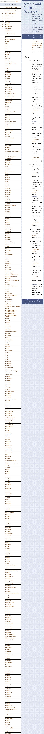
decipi (6, 181)
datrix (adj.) (8, 52)
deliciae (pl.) (8, 393)
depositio (7, 520)
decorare (7, 222)
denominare (8, 445)
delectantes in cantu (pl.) (11, 371)
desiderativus (8, 627)
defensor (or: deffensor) (11, 286)
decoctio (7, 207)
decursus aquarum (10, 243)
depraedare (8, 525)
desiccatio (7, 613)
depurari (7, 550)
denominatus (8, 452)
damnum (7, 32)
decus (6, 244)
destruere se (8, 705)
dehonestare (8, 341)
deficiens (7, 297)
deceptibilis (8, 153)
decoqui (7, 218)
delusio (7, 402)
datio (6, 49)
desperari (7, 675)
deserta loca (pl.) (9, 602)
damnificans (8, 26)
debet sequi (8, 91)
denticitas (7, 477)
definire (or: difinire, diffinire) (13, 306)
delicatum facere (9, 391)
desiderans (8, 619)
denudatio (7, 482)
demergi (7, 407)
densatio (7, 465)
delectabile (8, 361)
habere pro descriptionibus (12, 593)
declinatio (7, 200)
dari (6, 45)
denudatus (8, 484)
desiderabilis (8, 617)
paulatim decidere (9, 171)
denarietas (8, 432)
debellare (7, 76)
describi (7, 589)
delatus (7, 359)
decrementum (9, 229)
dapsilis (7, 41)
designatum (8, 651)
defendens (8, 278)
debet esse (7, 85)
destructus (8, 700)
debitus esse (8, 145)
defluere (7, 322)
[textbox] (7, 1)
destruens (7, 701)
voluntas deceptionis (10, 156)
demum (7, 430)
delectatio (7, 380)
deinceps (7, 346)
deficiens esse (8, 299)
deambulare (8, 74)
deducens (7, 256)
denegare (7, 436)
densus (7, 475)
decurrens (7, 237)
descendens (8, 574)
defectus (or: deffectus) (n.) (12, 274)
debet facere (8, 87)
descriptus (8, 597)
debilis (7, 110)
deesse (7, 261)
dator (6, 50)
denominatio (8, 449)
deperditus (8, 505)
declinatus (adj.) (9, 201)
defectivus (8, 267)
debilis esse (8, 113)
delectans (7, 369)
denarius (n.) (8, 434)
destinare (7, 686)
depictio (7, 507)
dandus (7, 35)
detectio (7, 720)
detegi (6, 726)
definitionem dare (9, 313)
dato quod (7, 58)
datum (7, 54)
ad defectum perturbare (11, 276)
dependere (8, 495)
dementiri (7, 406)
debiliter (7, 128)
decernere (7, 162)
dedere (7, 248)
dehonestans (8, 339)
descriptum (8, 595)
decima (7, 175)
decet (6, 166)
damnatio (7, 24)
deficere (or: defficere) (11, 295)
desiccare (7, 610)
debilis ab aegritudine (10, 112)
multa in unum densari (11, 464)
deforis (7, 324)
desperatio (8, 679)
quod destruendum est (11, 709)
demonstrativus (9, 426)
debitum (7, 136)
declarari (7, 186)
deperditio (7, 501)
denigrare (7, 437)
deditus (7, 252)
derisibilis (7, 561)
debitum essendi (9, 138)
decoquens (8, 215)
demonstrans (8, 413)
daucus (7, 60)
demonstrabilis (9, 411)
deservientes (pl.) (9, 606)
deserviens (8, 604)
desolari (7, 668)
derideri (7, 559)
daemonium (8, 19)
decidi (6, 173)
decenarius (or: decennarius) (12, 151)
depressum (8, 539)
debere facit (8, 82)
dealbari (7, 70)
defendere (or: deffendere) (12, 280)
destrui (7, 711)
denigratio (8, 441)
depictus (7, 509)
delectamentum (9, 367)
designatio (8, 656)
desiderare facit (9, 623)
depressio (7, 537)
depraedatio (8, 529)
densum (7, 473)
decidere (7, 170)
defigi (6, 303)
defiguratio (8, 304)
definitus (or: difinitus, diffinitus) (11, 315)
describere (8, 585)
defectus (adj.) (9, 273)
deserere (7, 598)
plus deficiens (8, 301)
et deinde (7, 352)
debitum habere (9, 141)
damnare (7, 22)
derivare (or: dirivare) (10, 565)
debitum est (8, 140)
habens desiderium (10, 638)
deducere (7, 258)
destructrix (8, 696)
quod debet (8, 102)
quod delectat (8, 374)
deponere (7, 510)
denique (7, 443)
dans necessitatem (10, 39)
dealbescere (8, 72)
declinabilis (8, 192)
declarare (7, 185)
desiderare (8, 621)
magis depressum (9, 540)
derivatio (7, 568)
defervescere (8, 293)
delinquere (8, 395)
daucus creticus (9, 62)
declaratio (7, 188)
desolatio (7, 670)
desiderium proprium (10, 636)
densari (7, 462)
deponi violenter (9, 512)
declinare (7, 196)
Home (25, 36)
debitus (7, 143)
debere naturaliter (10, 83)
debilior (7, 106)
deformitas (8, 326)
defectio (7, 265)
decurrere (7, 239)
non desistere (8, 666)
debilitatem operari (10, 123)
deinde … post (8, 350)
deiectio (7, 344)
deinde (7, 348)
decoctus (7, 209)
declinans (7, 194)
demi (6, 409)
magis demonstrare (10, 417)
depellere (7, 490)
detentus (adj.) (9, 728)
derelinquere (8, 555)
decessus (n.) (8, 164)
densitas (7, 471)
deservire (7, 608)
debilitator (8, 125)
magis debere (8, 98)
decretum (7, 235)
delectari (7, 376)
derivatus (7, 572)
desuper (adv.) (9, 718)
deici (6, 342)
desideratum (8, 628)
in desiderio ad (9, 640)
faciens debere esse (10, 95)
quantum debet (9, 100)
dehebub (7, 337)
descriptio (7, 591)
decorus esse (8, 228)
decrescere (8, 233)
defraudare (8, 328)
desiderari (7, 625)
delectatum (8, 384)
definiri (7, 308)
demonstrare (8, 415)
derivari (7, 567)
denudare (7, 479)
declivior (7, 203)
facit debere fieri (9, 97)
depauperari (8, 488)
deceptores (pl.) (9, 158)
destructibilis (8, 688)
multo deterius (9, 731)
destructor (8, 694)
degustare (7, 333)
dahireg (7, 20)
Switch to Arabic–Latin (11, 7)
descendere (8, 578)
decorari (7, 224)
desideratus (8, 630)
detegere (7, 724)
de (6, 67)
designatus (8, 653)
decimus (7, 177)
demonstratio (8, 422)
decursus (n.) (8, 241)
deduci (7, 259)
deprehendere (8, 533)
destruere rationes (10, 707)
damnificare (8, 28)
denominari (8, 447)
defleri (7, 318)
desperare (7, 673)
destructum (8, 698)
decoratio (7, 226)
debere (7, 80)
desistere (7, 664)
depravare (7, 531)
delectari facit (8, 378)
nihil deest (8, 263)
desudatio (7, 716)
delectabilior (8, 363)
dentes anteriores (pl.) (10, 460)
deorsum (7, 486)
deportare (7, 516)
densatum (7, 467)
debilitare (7, 115)
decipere (7, 179)
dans (6, 37)
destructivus (8, 692)
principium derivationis (11, 570)
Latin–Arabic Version (10, 4)
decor (6, 220)
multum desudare (9, 714)
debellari (7, 78)
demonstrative (9, 424)
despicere (7, 681)
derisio (7, 563)
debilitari (7, 117)
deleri (6, 386)
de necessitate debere (10, 93)
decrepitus (8, 231)
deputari (7, 554)
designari (7, 649)
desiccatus (8, 615)
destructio (7, 690)
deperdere (7, 497)
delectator (7, 382)
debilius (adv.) (8, 130)
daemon (7, 15)
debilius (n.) (8, 132)
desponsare (8, 683)
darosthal (7, 47)
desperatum (8, 677)
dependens (8, 492)
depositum (8, 522)
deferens (7, 288)
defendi (7, 282)
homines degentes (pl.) (11, 331)
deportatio (8, 518)
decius (7, 183)
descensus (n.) (9, 583)
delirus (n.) (8, 397)
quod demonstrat (9, 419)
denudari (7, 480)
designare (7, 645)
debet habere (8, 89)
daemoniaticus (9, 17)
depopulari (8, 514)
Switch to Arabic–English (10, 10)
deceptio (7, 155)
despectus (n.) (8, 671)
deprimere (8, 544)
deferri (7, 291)
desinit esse (8, 660)
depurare (7, 548)
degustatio (8, 335)
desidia (7, 641)
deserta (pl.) (8, 600)
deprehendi (8, 535)
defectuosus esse (9, 271)
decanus (7, 147)
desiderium (8, 632)
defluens (7, 320)
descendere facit (9, 580)
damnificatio (8, 30)
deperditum (8, 503)
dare (6, 43)
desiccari (7, 612)
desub (6, 713)
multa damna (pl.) (10, 34)
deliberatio (8, 387)
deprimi (7, 546)
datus (6, 56)
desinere (7, 658)
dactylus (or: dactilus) (10, 13)
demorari (7, 428)
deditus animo (9, 254)
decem (7, 149)
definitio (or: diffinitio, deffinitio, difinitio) (11, 310)
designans (7, 643)
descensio (7, 582)
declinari (7, 198)
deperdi (7, 499)
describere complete (10, 587)
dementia (7, 404)
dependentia (8, 494)
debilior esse (8, 108)
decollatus (7, 213)
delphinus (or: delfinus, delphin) (11, 399)
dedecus (7, 246)
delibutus (7, 389)
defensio (7, 284)
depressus (7, 542)
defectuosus (8, 269)
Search (30, 36)
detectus (7, 722)
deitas (6, 354)
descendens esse (9, 576)
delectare (7, 372)
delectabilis (8, 365)
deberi (7, 104)
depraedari (8, 527)
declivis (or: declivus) (10, 205)
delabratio (7, 356)
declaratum (8, 190)
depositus (7, 524)
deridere (7, 557)
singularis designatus (10, 655)
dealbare (7, 68)
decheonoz (8, 168)
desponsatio (8, 685)
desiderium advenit (10, 634)
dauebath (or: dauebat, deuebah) (11, 64)
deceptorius (8, 160)
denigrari (7, 439)
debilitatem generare (10, 121)
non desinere (8, 662)
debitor (7, 134)
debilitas (7, 119)
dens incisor (8, 456)
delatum (7, 357)
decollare (7, 211)
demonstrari (8, 421)
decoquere (8, 216)
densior (7, 469)
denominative (8, 451)
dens (6, 454)
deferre (7, 289)
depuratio (7, 552)
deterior (7, 729)
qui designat (8, 647)
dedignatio (8, 250)
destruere (7, 703)
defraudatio (8, 329)
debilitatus (8, 126)
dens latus (7, 458)
